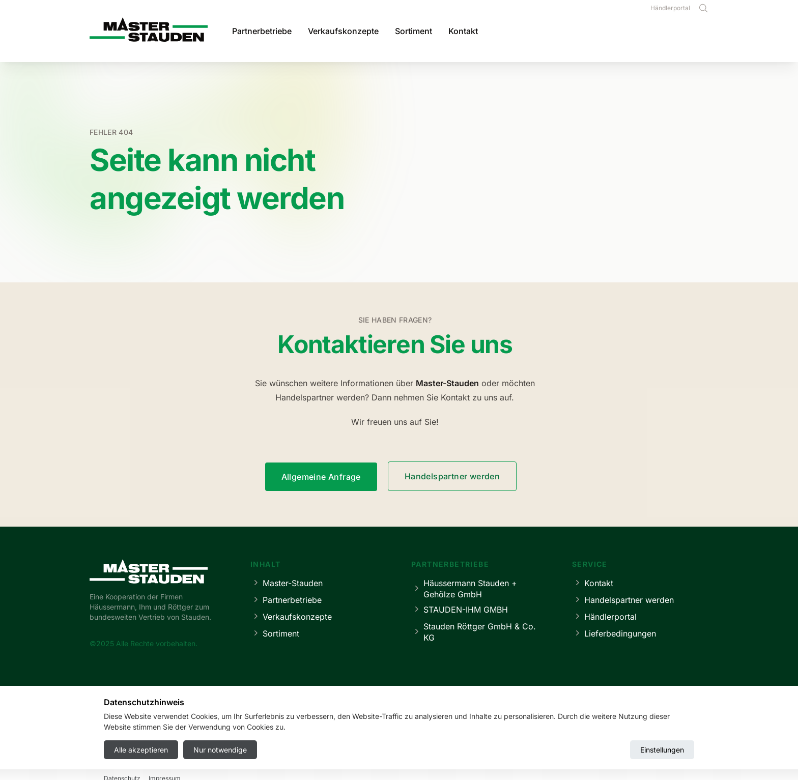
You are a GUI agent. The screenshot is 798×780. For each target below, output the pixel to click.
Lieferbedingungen (614, 633)
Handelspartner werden (452, 476)
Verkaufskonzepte (343, 31)
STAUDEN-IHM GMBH (459, 609)
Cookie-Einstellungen (451, 742)
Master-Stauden (286, 582)
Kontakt (463, 31)
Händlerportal (670, 8)
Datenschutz (382, 742)
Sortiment (413, 31)
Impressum (330, 742)
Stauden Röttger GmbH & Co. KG (473, 632)
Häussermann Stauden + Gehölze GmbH (464, 588)
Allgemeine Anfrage (321, 477)
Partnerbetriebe (262, 31)
